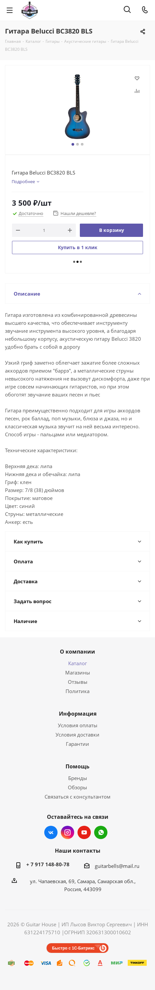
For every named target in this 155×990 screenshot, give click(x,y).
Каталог (77, 663)
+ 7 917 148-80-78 (48, 864)
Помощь (77, 766)
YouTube (84, 832)
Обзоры (77, 787)
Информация (77, 713)
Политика (77, 691)
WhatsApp (100, 832)
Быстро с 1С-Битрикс (73, 948)
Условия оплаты (77, 725)
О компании (77, 651)
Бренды (77, 778)
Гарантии (77, 744)
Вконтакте (51, 832)
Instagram (67, 832)
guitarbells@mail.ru (117, 866)
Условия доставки (77, 734)
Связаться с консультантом (77, 796)
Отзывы (77, 681)
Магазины (77, 672)
